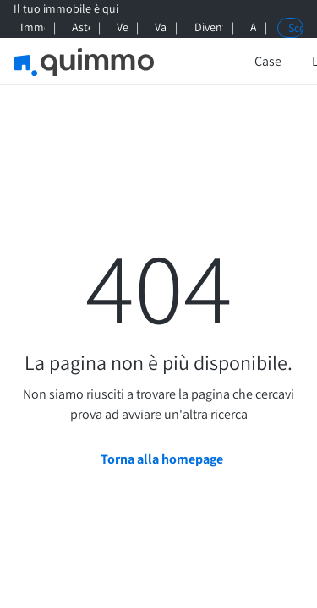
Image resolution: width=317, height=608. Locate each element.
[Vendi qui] (119, 28)
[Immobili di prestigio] (30, 28)
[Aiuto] (250, 28)
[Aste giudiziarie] (78, 28)
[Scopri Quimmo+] (290, 28)
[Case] (268, 62)
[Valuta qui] (158, 28)
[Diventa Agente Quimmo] (206, 28)
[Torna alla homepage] (158, 459)
